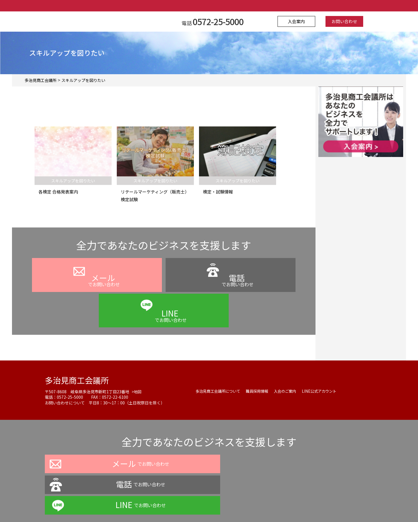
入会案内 (299, 21)
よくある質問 (201, 506)
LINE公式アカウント (327, 363)
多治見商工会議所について (220, 363)
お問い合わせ (342, 21)
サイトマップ (266, 506)
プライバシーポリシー (160, 506)
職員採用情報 (261, 363)
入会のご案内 (291, 363)
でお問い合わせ (96, 287)
